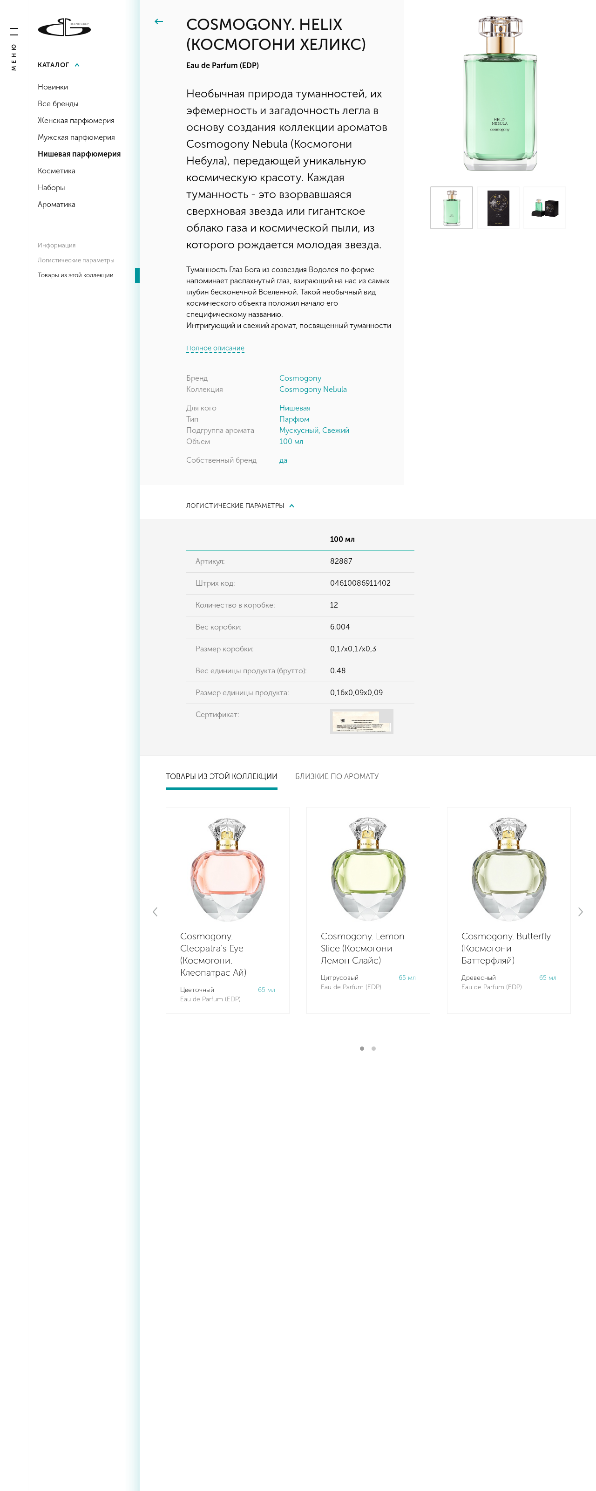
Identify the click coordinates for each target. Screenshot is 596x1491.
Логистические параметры (76, 260)
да (283, 460)
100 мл (291, 441)
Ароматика (56, 204)
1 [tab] (362, 1048)
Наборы (51, 187)
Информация (56, 245)
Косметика (56, 170)
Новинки (53, 86)
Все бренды (58, 103)
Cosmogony (300, 378)
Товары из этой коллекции (76, 275)
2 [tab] (374, 1048)
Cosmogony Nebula (313, 389)
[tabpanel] (227, 910)
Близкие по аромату (337, 776)
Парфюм (294, 419)
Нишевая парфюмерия (79, 154)
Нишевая (295, 408)
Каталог (53, 65)
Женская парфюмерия (76, 120)
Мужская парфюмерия (76, 137)
